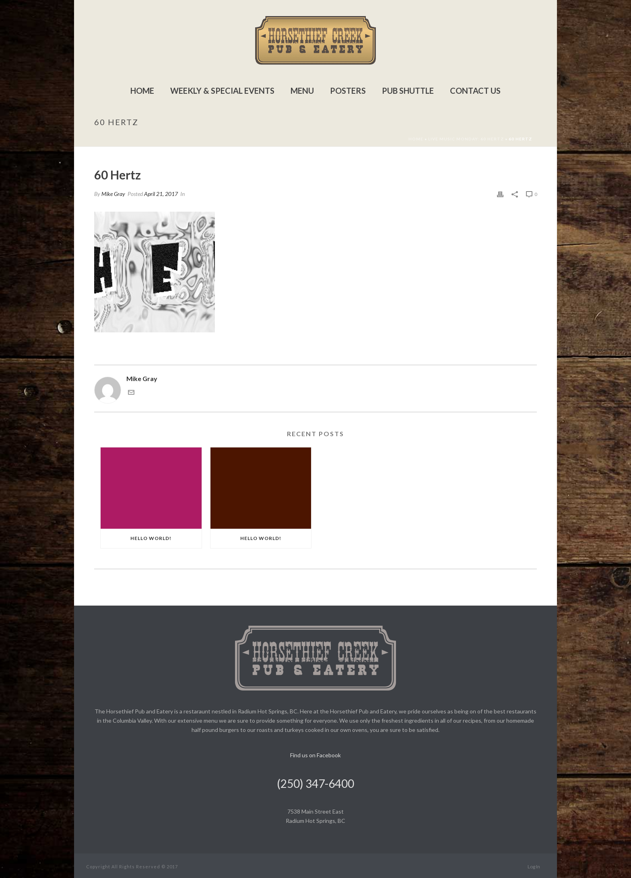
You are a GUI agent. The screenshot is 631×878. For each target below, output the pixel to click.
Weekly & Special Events (222, 90)
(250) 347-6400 (315, 783)
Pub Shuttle (408, 90)
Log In (534, 867)
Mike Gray (113, 193)
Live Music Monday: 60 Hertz (466, 138)
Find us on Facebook (315, 755)
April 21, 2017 (161, 193)
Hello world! (150, 538)
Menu (302, 90)
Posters (348, 90)
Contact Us (475, 90)
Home (142, 90)
